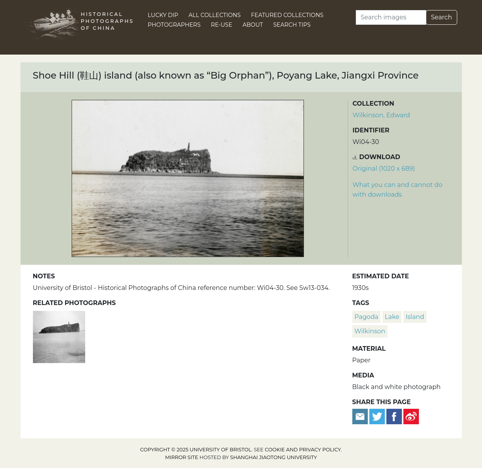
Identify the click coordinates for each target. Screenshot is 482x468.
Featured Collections (287, 15)
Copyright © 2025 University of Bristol (196, 450)
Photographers (174, 24)
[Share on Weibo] (411, 416)
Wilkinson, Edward (381, 115)
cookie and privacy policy (303, 450)
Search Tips (292, 24)
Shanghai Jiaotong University (273, 457)
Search (441, 17)
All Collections (215, 15)
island (415, 317)
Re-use (221, 24)
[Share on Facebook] (394, 416)
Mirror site (181, 457)
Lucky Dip (163, 15)
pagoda (367, 317)
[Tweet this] (377, 416)
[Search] (391, 17)
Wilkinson (370, 331)
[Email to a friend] (360, 416)
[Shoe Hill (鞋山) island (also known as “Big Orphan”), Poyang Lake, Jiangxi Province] (59, 335)
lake (392, 317)
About (252, 24)
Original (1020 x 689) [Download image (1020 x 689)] (384, 168)
